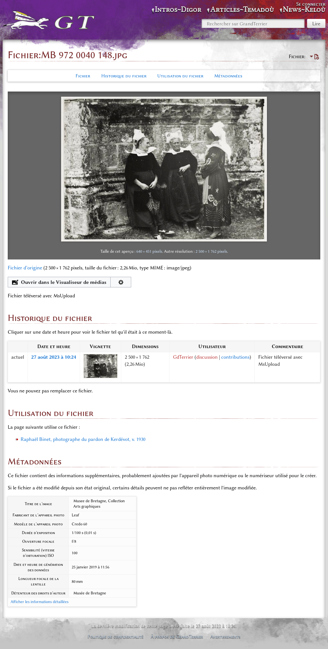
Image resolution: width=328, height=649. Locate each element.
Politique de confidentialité (115, 636)
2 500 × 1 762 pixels (211, 251)
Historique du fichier (123, 76)
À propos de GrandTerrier (177, 636)
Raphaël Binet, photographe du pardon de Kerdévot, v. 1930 (83, 439)
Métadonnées (228, 76)
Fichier (83, 76)
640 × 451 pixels (149, 251)
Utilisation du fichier (180, 76)
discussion (207, 357)
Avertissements (225, 636)
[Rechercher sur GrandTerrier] (253, 23)
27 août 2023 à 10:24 (53, 357)
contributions (235, 357)
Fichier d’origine (25, 268)
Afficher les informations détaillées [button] (39, 602)
